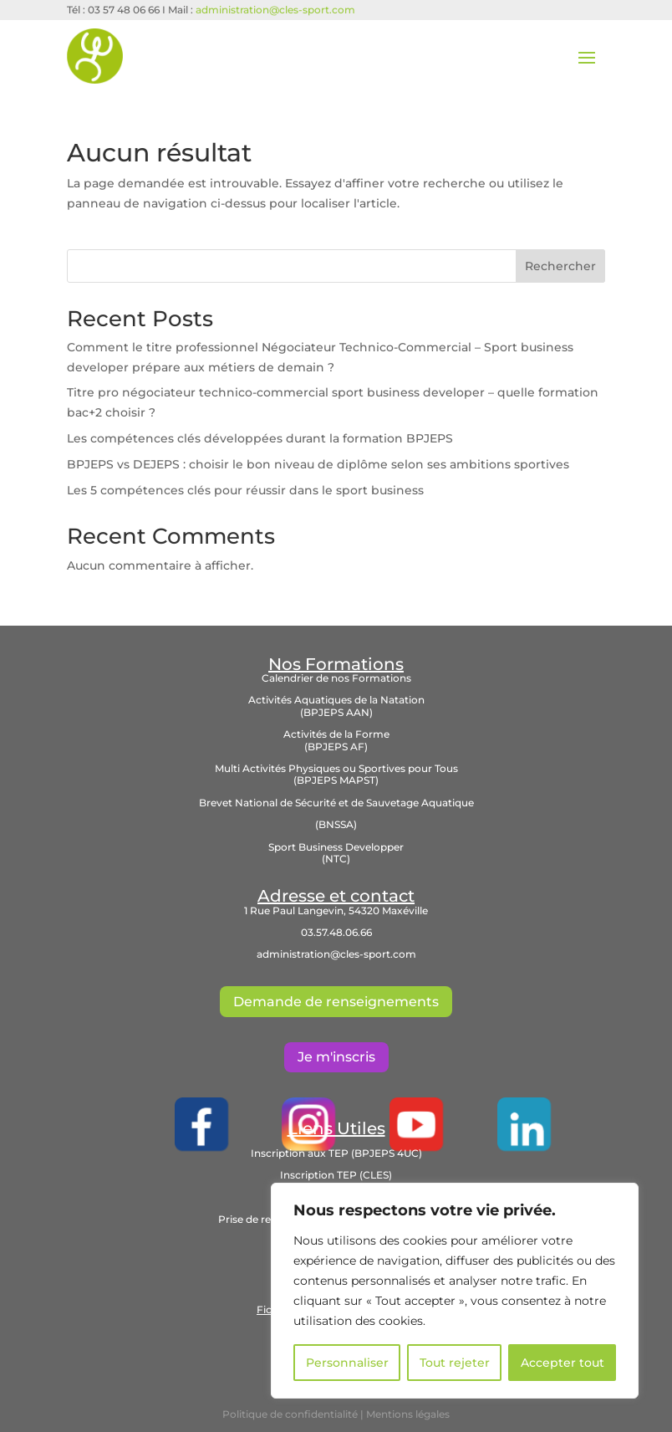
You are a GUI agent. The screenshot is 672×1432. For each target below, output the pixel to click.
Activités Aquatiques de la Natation (336, 699)
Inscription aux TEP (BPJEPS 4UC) (336, 1153)
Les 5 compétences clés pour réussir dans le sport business (245, 490)
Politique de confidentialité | (294, 1414)
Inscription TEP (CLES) (336, 1175)
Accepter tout (562, 1362)
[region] (455, 1291)
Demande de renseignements (336, 1002)
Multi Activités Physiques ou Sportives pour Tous (336, 768)
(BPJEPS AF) (336, 746)
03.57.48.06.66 (336, 932)
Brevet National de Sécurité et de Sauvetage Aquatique (336, 802)
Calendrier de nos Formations (336, 678)
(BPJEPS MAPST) (336, 780)
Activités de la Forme (336, 734)
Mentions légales (408, 1414)
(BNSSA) (336, 824)
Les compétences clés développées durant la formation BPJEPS (260, 438)
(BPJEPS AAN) (336, 712)
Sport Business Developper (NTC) (336, 853)
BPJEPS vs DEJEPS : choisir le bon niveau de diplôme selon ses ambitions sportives (318, 464)
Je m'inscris (336, 1057)
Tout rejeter (455, 1362)
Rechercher (560, 266)
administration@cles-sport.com (275, 9)
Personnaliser (347, 1362)
